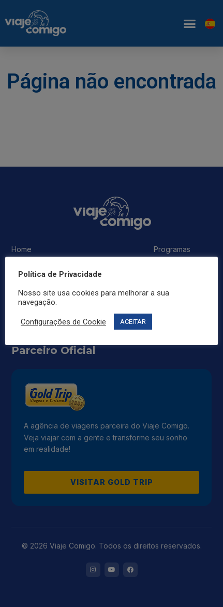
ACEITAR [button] (133, 321)
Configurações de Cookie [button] (63, 322)
